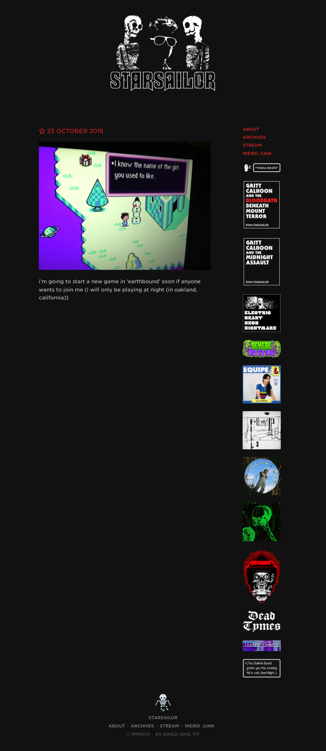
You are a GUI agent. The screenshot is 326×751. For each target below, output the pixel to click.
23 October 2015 (71, 131)
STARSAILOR (163, 717)
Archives (254, 137)
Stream (252, 145)
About (251, 129)
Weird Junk (257, 153)
